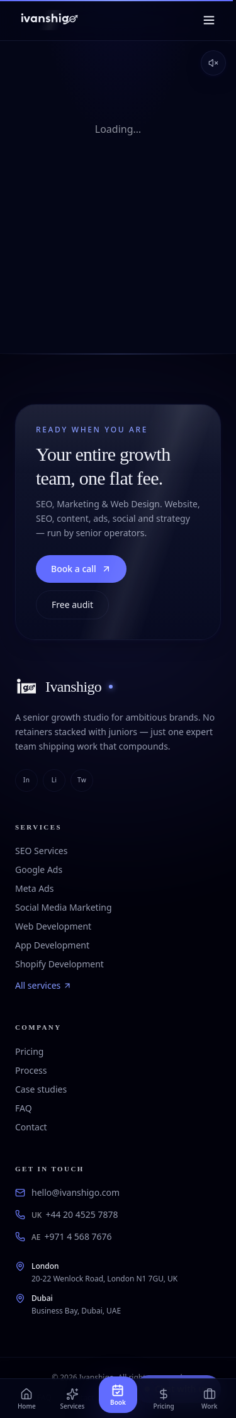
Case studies (41, 1089)
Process (31, 1070)
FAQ (23, 1108)
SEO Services (41, 851)
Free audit (72, 605)
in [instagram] (26, 779)
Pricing (29, 1051)
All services (43, 985)
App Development (52, 945)
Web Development (53, 926)
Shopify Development (59, 964)
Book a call (81, 569)
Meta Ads (34, 888)
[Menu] (209, 20)
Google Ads (38, 869)
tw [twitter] (81, 779)
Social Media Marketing (63, 907)
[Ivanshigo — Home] (48, 20)
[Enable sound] (213, 63)
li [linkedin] (54, 779)
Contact (31, 1127)
